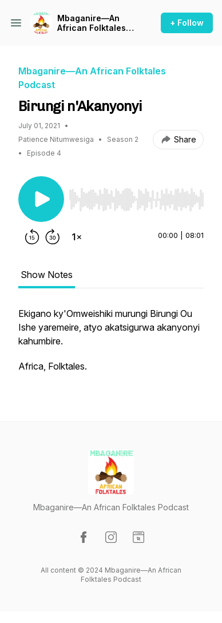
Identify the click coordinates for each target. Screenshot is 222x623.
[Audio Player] (136, 196)
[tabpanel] (111, 345)
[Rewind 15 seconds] (32, 237)
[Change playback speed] (76, 237)
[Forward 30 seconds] (53, 237)
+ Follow (187, 22)
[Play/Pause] (41, 199)
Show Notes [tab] (47, 274)
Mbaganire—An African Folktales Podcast (91, 23)
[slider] (136, 200)
